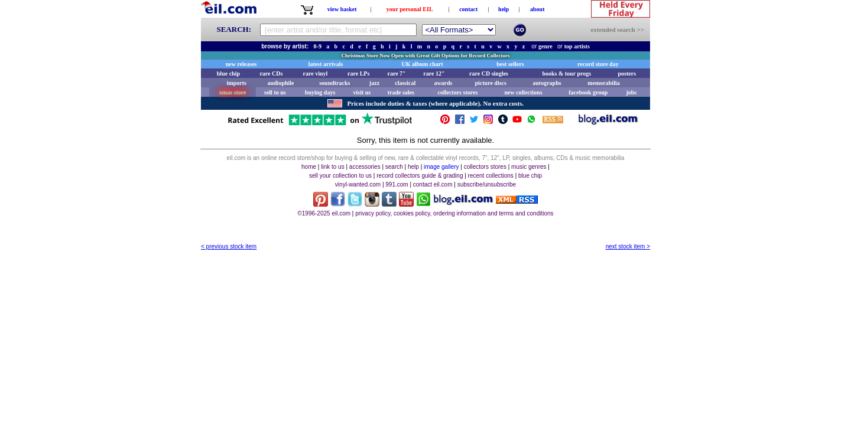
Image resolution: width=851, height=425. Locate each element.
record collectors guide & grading (419, 175)
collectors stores (457, 92)
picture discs (490, 83)
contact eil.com (433, 184)
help (503, 9)
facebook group (588, 92)
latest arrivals (325, 64)
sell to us (275, 92)
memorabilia (603, 83)
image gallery (441, 167)
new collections (523, 92)
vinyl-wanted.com (358, 184)
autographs (546, 83)
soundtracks (334, 83)
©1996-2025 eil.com (323, 213)
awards (443, 83)
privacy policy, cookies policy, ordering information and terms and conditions (454, 213)
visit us (362, 92)
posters (627, 73)
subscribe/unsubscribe (487, 184)
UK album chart (422, 64)
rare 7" (396, 73)
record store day (598, 64)
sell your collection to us (340, 175)
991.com (396, 184)
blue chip (228, 73)
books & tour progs (566, 73)
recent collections (491, 175)
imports (236, 83)
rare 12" (433, 73)
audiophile (281, 83)
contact (468, 9)
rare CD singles (488, 73)
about (537, 9)
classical (405, 83)
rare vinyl (315, 73)
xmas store (232, 92)
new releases (241, 64)
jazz (374, 83)
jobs (631, 92)
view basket (342, 9)
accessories (365, 167)
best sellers (510, 64)
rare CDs (270, 73)
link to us (332, 167)
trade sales (401, 92)
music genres (528, 167)
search (394, 167)
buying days (320, 92)
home (308, 167)
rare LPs (358, 73)
